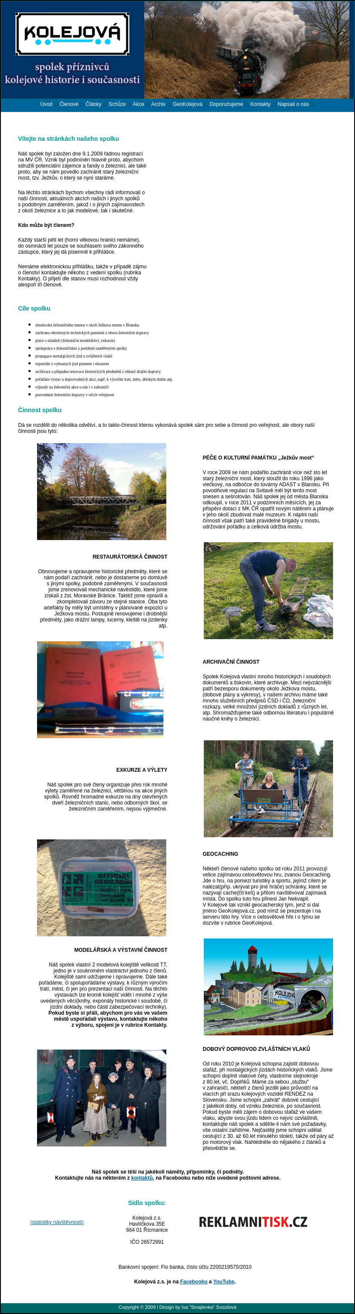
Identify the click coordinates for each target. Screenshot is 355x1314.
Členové (68, 104)
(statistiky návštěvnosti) (57, 1222)
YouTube (224, 1282)
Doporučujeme (226, 104)
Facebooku (193, 1282)
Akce (138, 104)
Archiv (158, 104)
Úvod (46, 104)
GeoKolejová (187, 104)
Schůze (117, 104)
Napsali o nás (293, 104)
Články (94, 104)
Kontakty (260, 104)
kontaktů (142, 1178)
